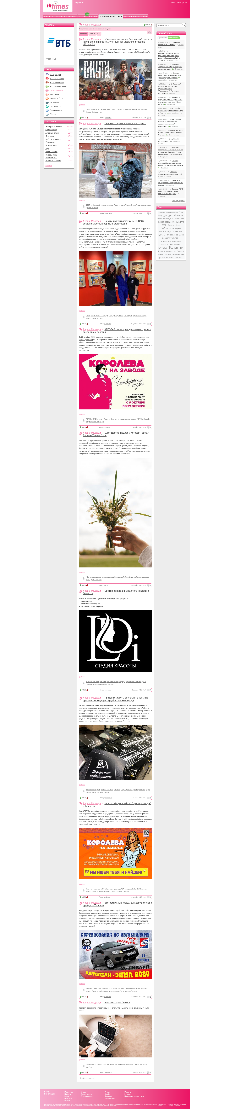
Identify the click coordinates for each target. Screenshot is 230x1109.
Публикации (162, 38)
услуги (82, 16)
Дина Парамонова (138, 789)
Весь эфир (176, 201)
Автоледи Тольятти (108, 988)
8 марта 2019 (101, 1064)
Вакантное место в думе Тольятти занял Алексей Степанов (170, 132)
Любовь (164, 228)
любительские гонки (105, 991)
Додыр (48, 148)
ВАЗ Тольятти (141, 889)
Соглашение (109, 1098)
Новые (92, 34)
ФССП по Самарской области (96, 205)
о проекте (79, 2)
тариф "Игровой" (91, 109)
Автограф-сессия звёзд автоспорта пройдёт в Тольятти (170, 110)
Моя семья (54, 94)
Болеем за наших (57, 79)
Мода (171, 228)
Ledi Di (101, 318)
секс (171, 244)
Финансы (172, 93)
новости (48, 16)
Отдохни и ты (55, 106)
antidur (106, 585)
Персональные (87, 1096)
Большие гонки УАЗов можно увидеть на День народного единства (169, 75)
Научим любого (56, 98)
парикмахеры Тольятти (133, 682)
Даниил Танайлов (92, 208)
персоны (92, 16)
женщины (179, 218)
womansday (143, 1064)
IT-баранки (49, 136)
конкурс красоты (113, 889)
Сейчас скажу (51, 130)
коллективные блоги (111, 16)
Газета (67, 1100)
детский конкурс (176, 215)
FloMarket (126, 577)
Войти (46, 1092)
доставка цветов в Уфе (121, 451)
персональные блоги (135, 16)
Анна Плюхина (105, 792)
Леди (177, 225)
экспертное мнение (65, 16)
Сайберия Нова (97, 112)
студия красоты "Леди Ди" (99, 315)
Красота (171, 225)
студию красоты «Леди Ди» (108, 598)
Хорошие (83, 34)
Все (98, 34)
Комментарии (173, 38)
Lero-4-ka (164, 108)
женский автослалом (133, 988)
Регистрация (49, 1094)
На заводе (96, 889)
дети (165, 216)
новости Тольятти (92, 318)
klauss (162, 147)
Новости (67, 1094)
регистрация (182, 2)
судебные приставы (144, 205)
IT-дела (53, 114)
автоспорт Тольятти (120, 991)
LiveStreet (177, 1105)
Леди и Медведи (92, 39)
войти (173, 2)
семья (177, 244)
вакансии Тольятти (92, 682)
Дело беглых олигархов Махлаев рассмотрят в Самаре (170, 183)
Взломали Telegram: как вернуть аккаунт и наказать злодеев (170, 66)
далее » (82, 105)
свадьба (164, 245)
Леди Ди (112, 315)
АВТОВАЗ (89, 419)
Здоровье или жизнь (58, 87)
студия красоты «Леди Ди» (95, 421)
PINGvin (107, 427)
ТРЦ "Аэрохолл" (126, 789)
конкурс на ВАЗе (130, 889)
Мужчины (161, 235)
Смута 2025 (120, 109)
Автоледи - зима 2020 (93, 988)
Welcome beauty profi (93, 789)
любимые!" (133, 205)
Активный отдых (52, 133)
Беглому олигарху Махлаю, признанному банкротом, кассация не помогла (170, 163)
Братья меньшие (57, 83)
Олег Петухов (132, 991)
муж (169, 231)
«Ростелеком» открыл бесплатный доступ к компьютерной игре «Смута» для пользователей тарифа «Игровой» (117, 42)
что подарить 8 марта (114, 1064)
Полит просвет (56, 110)
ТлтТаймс (162, 248)
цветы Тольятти (96, 579)
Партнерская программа (134, 1096)
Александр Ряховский (132, 109)
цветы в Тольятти (136, 577)
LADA (88, 315)
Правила (108, 1096)
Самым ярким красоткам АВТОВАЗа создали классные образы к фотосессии (113, 222)
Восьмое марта (91, 1064)
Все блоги (48, 166)
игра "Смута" (111, 109)
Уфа (87, 577)
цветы (120, 577)
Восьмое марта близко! (117, 1002)
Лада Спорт (119, 315)
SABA (162, 51)
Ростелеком (102, 109)
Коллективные (86, 1094)
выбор (160, 215)
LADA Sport (128, 315)
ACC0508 (163, 161)
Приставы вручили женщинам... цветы (125, 123)
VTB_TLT (51, 59)
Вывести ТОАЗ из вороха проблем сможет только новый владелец (170, 191)
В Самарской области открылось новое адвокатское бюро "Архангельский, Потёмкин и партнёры (169, 88)
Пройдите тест (84, 1008)
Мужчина (177, 231)
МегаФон (89, 1067)
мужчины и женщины (175, 235)
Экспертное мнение (53, 127)
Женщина (168, 218)
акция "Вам (124, 205)
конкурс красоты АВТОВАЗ (134, 419)
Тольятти (103, 682)
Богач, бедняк (55, 75)
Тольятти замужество (166, 251)
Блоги (66, 1096)
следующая (90, 1078)
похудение (176, 241)
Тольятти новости (112, 682)
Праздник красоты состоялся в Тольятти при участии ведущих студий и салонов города (115, 699)
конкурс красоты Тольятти (107, 891)
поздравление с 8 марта (130, 1064)
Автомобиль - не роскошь (167, 80)
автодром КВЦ (120, 988)
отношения (165, 241)
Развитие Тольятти (53, 161)
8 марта (162, 212)
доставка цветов (95, 577)
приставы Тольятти (113, 205)
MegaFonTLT (109, 1072)
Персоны (68, 1098)
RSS (183, 201)
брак (181, 212)
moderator (108, 117)
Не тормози (54, 102)
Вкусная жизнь (51, 145)
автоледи (144, 988)
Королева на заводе (139, 315)
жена (160, 219)
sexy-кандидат (172, 212)
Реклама (127, 1094)
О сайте (107, 1094)
